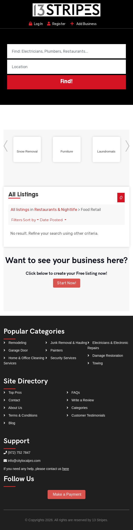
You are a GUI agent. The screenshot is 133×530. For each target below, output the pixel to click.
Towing (95, 363)
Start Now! (66, 283)
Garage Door (16, 350)
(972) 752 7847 (19, 452)
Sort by (29, 220)
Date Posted (52, 220)
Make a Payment (66, 494)
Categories (77, 408)
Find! (66, 82)
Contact (12, 400)
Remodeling (15, 343)
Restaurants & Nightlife (55, 209)
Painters (54, 350)
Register (56, 24)
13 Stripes (99, 520)
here (65, 469)
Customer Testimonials (86, 415)
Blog (9, 423)
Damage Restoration (105, 355)
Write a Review (80, 400)
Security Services (60, 358)
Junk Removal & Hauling (66, 343)
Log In (36, 24)
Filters (16, 220)
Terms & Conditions (20, 415)
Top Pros (13, 392)
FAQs (73, 392)
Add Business (83, 23)
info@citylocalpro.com (24, 461)
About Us (13, 408)
